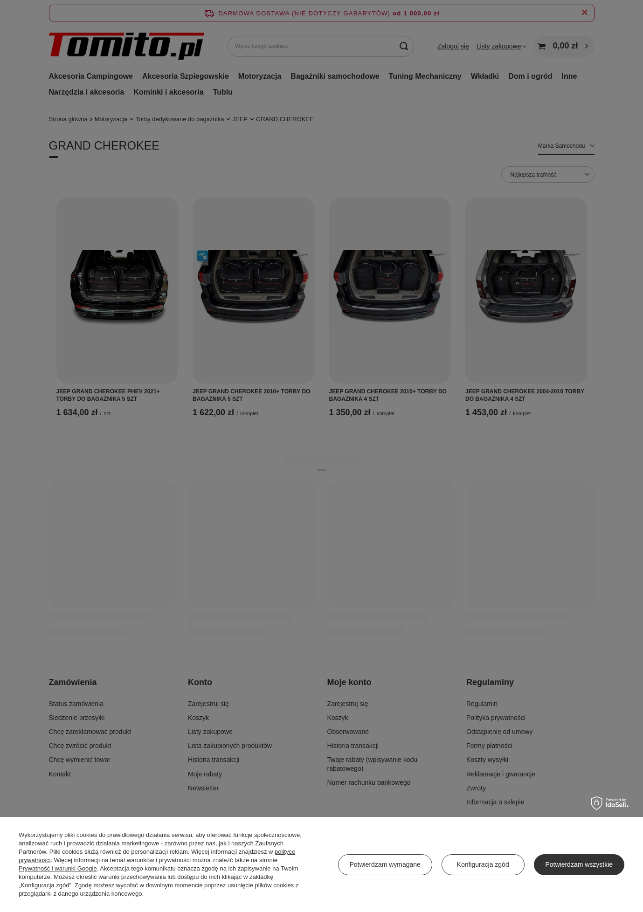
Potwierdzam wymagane (385, 864)
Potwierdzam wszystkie (579, 864)
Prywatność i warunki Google (58, 868)
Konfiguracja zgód (483, 864)
